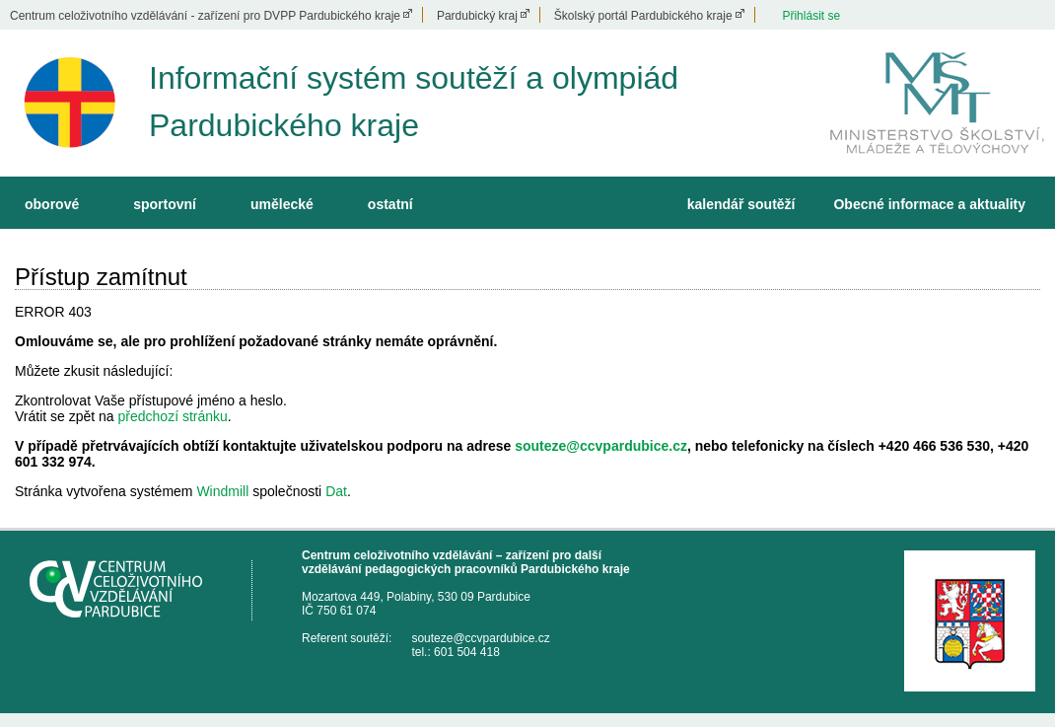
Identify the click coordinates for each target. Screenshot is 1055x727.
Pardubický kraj (477, 16)
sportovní (164, 204)
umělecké (282, 204)
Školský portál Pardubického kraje (643, 16)
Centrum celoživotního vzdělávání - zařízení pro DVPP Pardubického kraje (205, 16)
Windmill (222, 491)
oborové (52, 204)
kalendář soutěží (741, 204)
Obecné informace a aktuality (929, 204)
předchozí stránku (173, 416)
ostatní (390, 204)
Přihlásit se (811, 16)
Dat (336, 491)
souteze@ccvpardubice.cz (601, 446)
